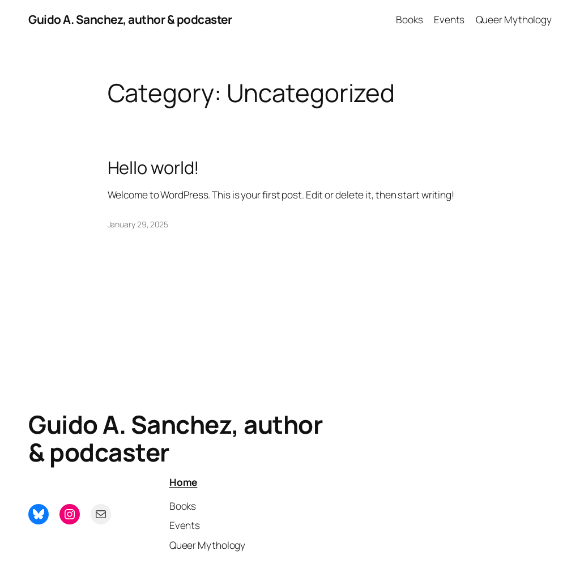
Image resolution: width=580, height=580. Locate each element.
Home (183, 482)
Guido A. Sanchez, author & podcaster (130, 19)
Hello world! (154, 167)
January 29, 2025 (138, 224)
